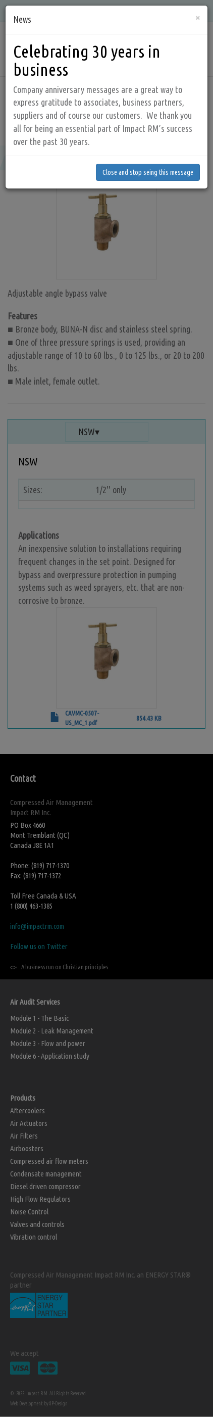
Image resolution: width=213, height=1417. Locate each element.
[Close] (197, 6)
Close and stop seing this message (147, 161)
